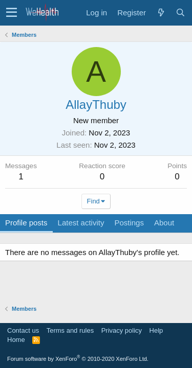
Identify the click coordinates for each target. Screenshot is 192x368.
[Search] (180, 12)
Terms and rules (70, 330)
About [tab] (164, 222)
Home (16, 339)
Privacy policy (121, 330)
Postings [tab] (129, 222)
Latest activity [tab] (81, 222)
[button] (11, 13)
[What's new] (160, 12)
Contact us (23, 330)
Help (156, 330)
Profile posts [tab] (26, 222)
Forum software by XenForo (77, 359)
